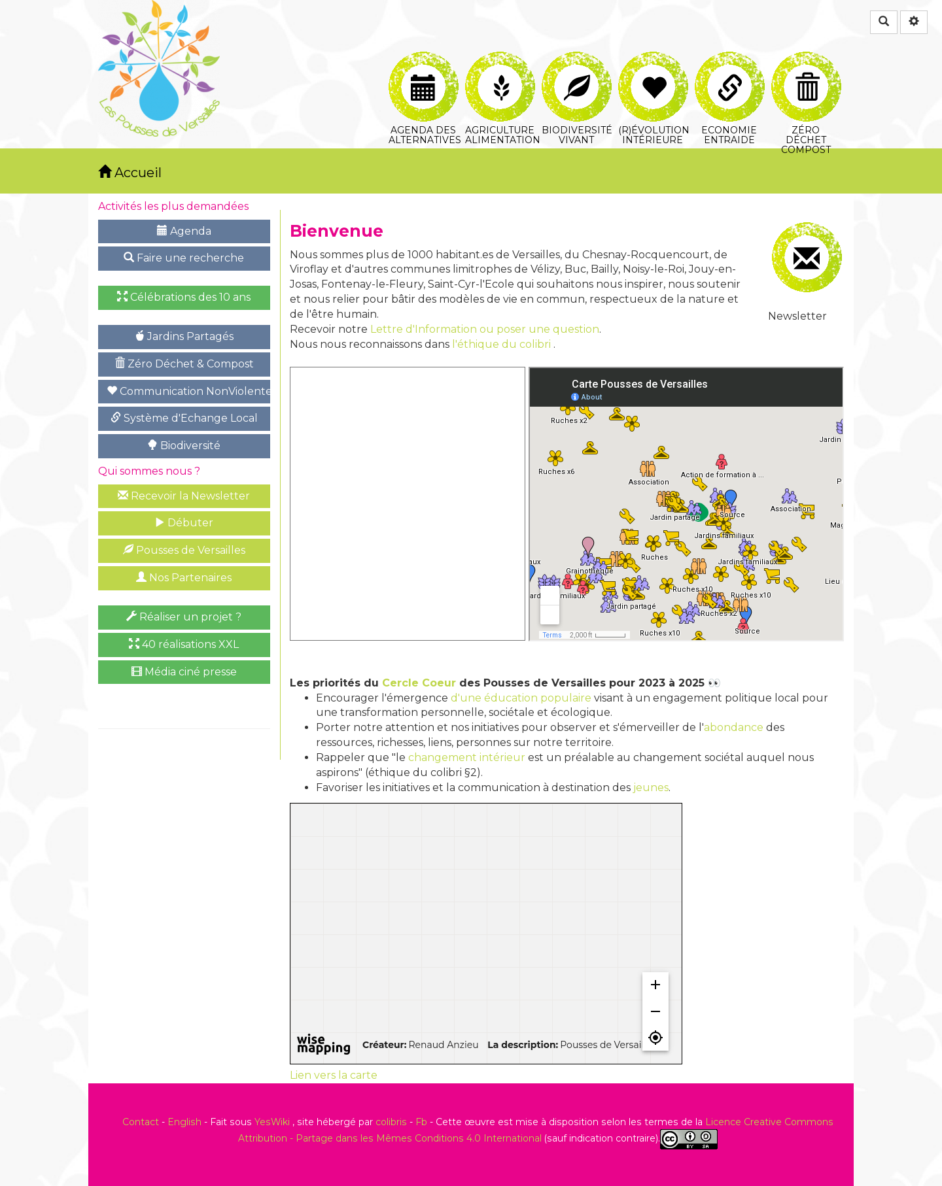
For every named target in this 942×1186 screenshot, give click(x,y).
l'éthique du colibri (501, 344)
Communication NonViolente (188, 391)
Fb (421, 1122)
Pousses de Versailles (184, 550)
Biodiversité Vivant (577, 67)
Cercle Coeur (419, 683)
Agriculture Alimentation (501, 67)
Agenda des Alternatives (425, 67)
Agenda (184, 231)
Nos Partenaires (184, 577)
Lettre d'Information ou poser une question (484, 329)
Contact (140, 1122)
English (184, 1122)
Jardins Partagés (184, 336)
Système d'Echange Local (184, 418)
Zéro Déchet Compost (806, 67)
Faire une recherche (184, 258)
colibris (391, 1122)
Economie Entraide (730, 67)
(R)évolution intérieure (653, 67)
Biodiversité (183, 445)
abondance (733, 727)
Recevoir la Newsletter (184, 496)
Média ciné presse (184, 672)
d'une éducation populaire (521, 698)
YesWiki (272, 1122)
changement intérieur (466, 757)
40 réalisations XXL (184, 644)
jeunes (651, 787)
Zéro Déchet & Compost (184, 364)
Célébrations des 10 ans (184, 297)
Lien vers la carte (333, 1075)
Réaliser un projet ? (183, 617)
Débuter (183, 523)
